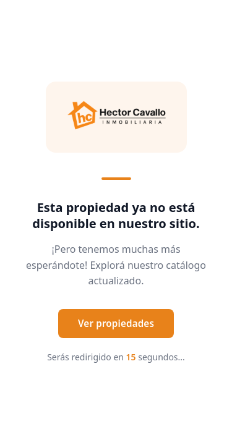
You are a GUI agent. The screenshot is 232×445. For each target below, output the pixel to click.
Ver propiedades (116, 323)
